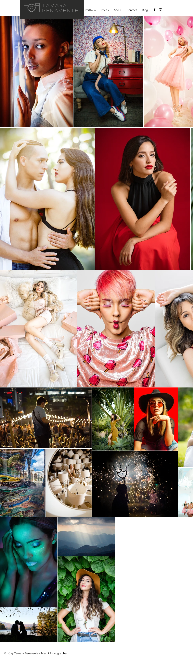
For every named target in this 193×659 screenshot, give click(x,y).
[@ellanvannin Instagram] (160, 10)
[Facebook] (155, 10)
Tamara (55, 5)
